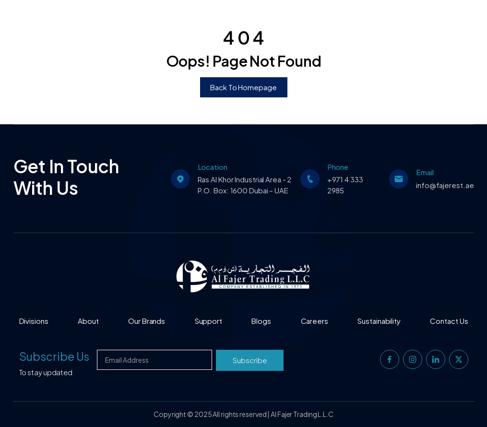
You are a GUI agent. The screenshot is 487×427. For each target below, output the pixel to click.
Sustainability (379, 320)
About (88, 320)
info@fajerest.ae (445, 185)
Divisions (33, 320)
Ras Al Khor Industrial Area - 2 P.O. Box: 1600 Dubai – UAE (245, 185)
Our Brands (146, 320)
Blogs (261, 320)
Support (208, 320)
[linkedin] (435, 359)
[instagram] (412, 359)
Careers (314, 320)
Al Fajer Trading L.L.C (302, 414)
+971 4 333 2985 (345, 185)
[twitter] (458, 359)
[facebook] (389, 359)
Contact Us (449, 320)
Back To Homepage (243, 87)
